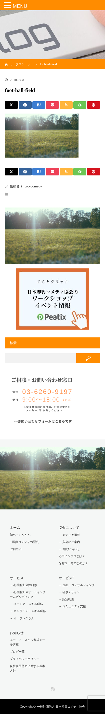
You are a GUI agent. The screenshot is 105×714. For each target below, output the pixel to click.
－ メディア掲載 (69, 535)
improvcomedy (31, 186)
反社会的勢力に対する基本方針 (27, 668)
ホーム (15, 528)
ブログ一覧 (17, 651)
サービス (17, 578)
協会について (69, 528)
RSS (52, 687)
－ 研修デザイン (69, 592)
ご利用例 (16, 549)
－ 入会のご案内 (69, 542)
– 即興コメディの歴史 (24, 542)
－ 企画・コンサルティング (77, 585)
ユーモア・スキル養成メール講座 (27, 642)
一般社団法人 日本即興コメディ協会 (61, 706)
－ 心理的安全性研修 (23, 585)
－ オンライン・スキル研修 (28, 611)
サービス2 (66, 578)
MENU (20, 6)
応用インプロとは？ (72, 556)
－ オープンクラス (22, 618)
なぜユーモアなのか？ (73, 563)
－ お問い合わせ (69, 549)
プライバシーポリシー (24, 659)
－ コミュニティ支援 (72, 606)
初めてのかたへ (20, 535)
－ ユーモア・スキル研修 (26, 604)
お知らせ (17, 633)
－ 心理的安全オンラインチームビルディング (28, 594)
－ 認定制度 (66, 599)
